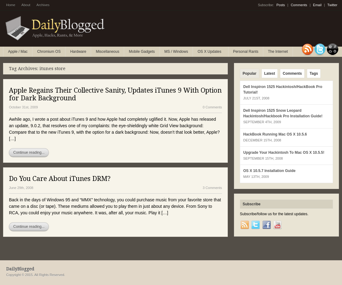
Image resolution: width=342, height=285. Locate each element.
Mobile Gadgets (142, 51)
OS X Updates (210, 53)
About (25, 5)
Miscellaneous (107, 51)
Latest (269, 73)
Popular (249, 73)
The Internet (278, 51)
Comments (299, 5)
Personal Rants (245, 51)
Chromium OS (48, 51)
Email (317, 5)
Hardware (78, 51)
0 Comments (212, 107)
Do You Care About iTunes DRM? (60, 178)
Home (10, 5)
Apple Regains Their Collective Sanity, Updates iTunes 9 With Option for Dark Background (115, 94)
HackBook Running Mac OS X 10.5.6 (275, 134)
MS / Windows (176, 51)
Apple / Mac (17, 51)
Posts (280, 5)
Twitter (332, 5)
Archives (42, 5)
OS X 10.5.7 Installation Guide (269, 171)
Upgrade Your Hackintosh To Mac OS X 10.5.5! (283, 152)
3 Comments (212, 188)
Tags (314, 73)
